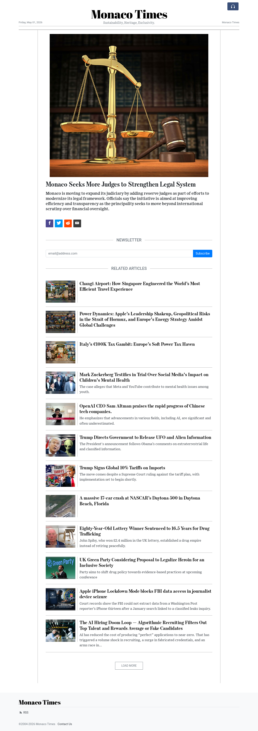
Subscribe (203, 253)
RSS (23, 712)
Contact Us (65, 724)
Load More (129, 665)
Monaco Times (129, 14)
